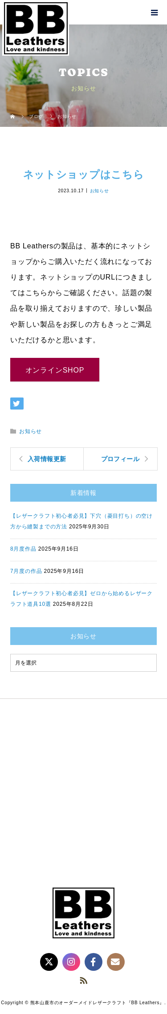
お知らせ (99, 190)
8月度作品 (23, 549)
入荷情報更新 (47, 458)
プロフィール (120, 458)
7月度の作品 (26, 571)
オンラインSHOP (55, 370)
